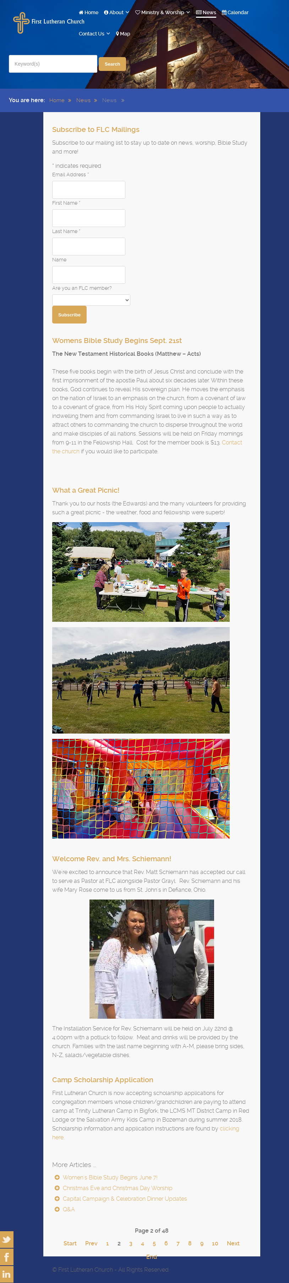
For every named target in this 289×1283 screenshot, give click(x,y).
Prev (91, 1243)
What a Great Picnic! (85, 490)
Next (233, 1243)
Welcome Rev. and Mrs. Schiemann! (111, 859)
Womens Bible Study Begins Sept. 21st (117, 340)
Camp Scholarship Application (102, 1079)
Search (112, 64)
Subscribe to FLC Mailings (96, 129)
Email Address (70, 174)
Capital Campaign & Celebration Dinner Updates (124, 1198)
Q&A (68, 1209)
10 (215, 1243)
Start (70, 1243)
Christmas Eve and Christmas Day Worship (117, 1188)
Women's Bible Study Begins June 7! (109, 1177)
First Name (66, 203)
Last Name (66, 231)
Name (59, 259)
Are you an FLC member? (82, 288)
